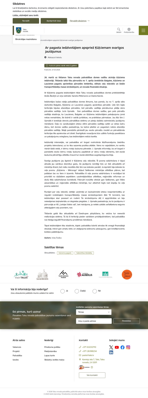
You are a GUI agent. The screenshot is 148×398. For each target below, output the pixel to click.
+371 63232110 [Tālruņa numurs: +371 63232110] (89, 347)
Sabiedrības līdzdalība (24, 66)
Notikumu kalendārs (24, 52)
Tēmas (81, 312)
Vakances (17, 347)
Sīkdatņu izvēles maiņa (54, 359)
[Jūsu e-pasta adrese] (94, 321)
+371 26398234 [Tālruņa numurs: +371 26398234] (89, 351)
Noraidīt (25, 21)
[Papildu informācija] (92, 367)
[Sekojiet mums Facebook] (122, 347)
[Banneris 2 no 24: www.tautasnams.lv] (42, 274)
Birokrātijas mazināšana (26, 70)
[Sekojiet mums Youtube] (117, 347)
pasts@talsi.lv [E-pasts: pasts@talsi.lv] (88, 355)
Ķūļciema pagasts (65, 253)
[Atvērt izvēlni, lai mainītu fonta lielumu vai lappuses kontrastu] (129, 31)
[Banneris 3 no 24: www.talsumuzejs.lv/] (63, 274)
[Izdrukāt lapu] (131, 46)
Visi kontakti (92, 375)
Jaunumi (19, 57)
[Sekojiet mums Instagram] (128, 347)
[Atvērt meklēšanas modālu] (119, 31)
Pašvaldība (17, 355)
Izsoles (16, 359)
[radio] (64, 290)
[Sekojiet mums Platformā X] (111, 347)
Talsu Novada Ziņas (23, 48)
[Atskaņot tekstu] (55, 57)
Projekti (16, 351)
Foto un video (21, 61)
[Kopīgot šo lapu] (131, 53)
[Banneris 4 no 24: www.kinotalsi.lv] (84, 274)
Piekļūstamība (50, 351)
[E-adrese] (84, 367)
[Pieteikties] (126, 321)
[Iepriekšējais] (17, 274)
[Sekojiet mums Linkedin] (111, 352)
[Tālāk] (131, 274)
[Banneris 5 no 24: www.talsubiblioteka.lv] (105, 274)
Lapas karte (49, 355)
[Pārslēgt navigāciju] (143, 30)
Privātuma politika (52, 347)
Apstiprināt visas (54, 21)
